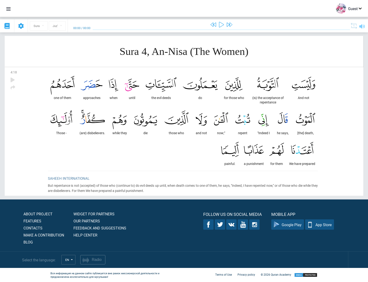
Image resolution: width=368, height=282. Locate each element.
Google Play (288, 224)
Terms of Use (223, 274)
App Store (319, 224)
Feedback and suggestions (99, 227)
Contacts (32, 227)
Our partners (86, 220)
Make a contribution (43, 234)
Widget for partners (94, 213)
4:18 (14, 72)
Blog (28, 242)
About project (38, 213)
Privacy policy (246, 274)
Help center (85, 234)
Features (32, 220)
